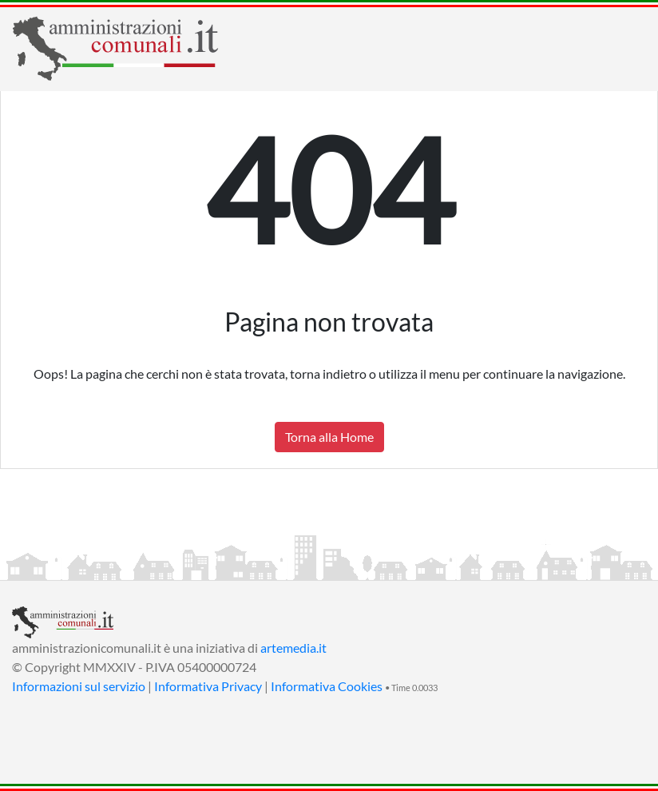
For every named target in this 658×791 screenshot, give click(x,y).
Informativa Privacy (208, 686)
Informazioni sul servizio (78, 686)
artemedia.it (293, 647)
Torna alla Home (329, 436)
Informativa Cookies (327, 686)
